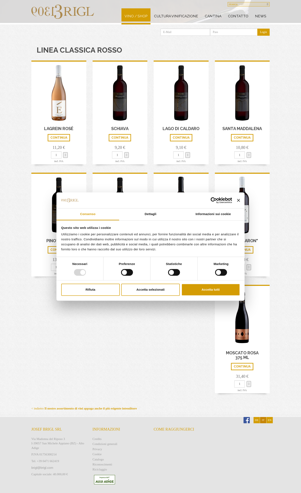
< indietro (84, 408)
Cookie (97, 454)
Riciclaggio (100, 469)
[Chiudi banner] (238, 200)
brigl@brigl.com (42, 467)
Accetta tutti (211, 289)
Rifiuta (90, 289)
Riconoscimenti (102, 464)
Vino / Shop (136, 16)
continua (58, 137)
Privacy (97, 449)
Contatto (238, 16)
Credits (97, 439)
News (260, 16)
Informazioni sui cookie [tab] (213, 214)
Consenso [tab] (87, 214)
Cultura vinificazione (176, 16)
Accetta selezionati (150, 289)
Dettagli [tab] (150, 214)
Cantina (213, 16)
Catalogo (98, 459)
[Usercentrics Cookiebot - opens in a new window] (213, 200)
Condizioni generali (105, 444)
